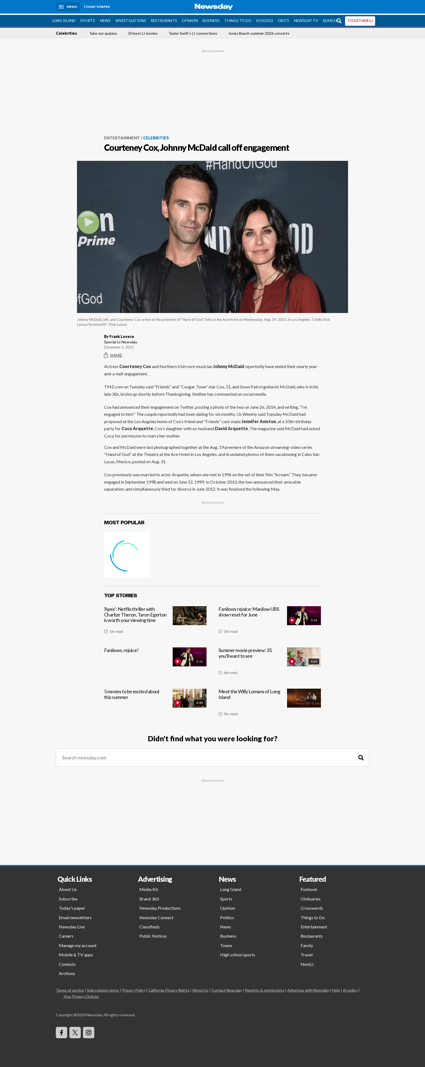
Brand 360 (149, 897)
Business (211, 19)
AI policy (350, 988)
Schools (264, 19)
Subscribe (68, 897)
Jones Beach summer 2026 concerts (258, 32)
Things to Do (237, 19)
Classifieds (149, 925)
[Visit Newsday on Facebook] (61, 1031)
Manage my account (77, 944)
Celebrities (66, 32)
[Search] (361, 756)
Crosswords (312, 906)
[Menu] (68, 6)
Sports (87, 19)
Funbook (309, 887)
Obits (283, 19)
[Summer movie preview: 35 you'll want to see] (269, 662)
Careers (66, 934)
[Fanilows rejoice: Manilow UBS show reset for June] (269, 620)
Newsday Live (72, 925)
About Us (68, 887)
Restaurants (164, 19)
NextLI (307, 962)
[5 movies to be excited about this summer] (155, 703)
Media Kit (148, 887)
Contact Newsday (226, 988)
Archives (67, 972)
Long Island (64, 19)
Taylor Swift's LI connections (193, 32)
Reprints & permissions (264, 988)
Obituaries (311, 897)
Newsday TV (306, 19)
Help (336, 988)
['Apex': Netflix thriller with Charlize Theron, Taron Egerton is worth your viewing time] (155, 620)
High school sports (237, 953)
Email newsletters (75, 916)
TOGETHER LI (360, 19)
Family (307, 944)
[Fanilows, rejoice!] (155, 662)
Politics (227, 916)
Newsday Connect (156, 916)
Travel (307, 953)
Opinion (190, 19)
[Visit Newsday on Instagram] (88, 1031)
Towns (226, 944)
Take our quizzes (103, 32)
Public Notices (153, 934)
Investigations (130, 19)
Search (330, 19)
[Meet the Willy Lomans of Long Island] (269, 703)
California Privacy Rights (168, 988)
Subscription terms (103, 988)
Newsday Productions (160, 906)
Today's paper (72, 906)
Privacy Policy (133, 988)
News (105, 19)
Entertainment (122, 136)
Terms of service (70, 988)
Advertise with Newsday (308, 988)
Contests (67, 962)
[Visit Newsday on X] (75, 1031)
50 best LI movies (143, 32)
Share (113, 354)
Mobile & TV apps (76, 953)
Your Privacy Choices (81, 995)
